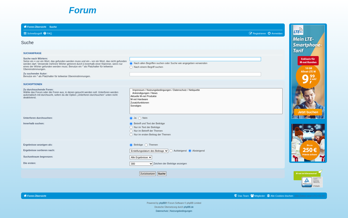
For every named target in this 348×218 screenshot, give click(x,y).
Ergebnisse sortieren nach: (39, 150)
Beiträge (136, 144)
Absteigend (196, 150)
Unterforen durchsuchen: (38, 118)
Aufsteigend (178, 150)
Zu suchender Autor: (35, 73)
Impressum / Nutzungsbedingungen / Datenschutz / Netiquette (206, 90)
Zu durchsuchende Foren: (38, 89)
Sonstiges (206, 105)
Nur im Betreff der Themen (146, 130)
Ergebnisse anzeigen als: (37, 144)
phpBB (162, 203)
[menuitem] (47, 33)
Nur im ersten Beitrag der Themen (150, 134)
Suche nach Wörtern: (35, 58)
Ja (133, 118)
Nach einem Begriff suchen (146, 67)
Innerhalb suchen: (33, 123)
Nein (143, 118)
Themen (151, 144)
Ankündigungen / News (206, 93)
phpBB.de (189, 207)
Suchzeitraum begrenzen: (38, 156)
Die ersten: (29, 163)
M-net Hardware (206, 99)
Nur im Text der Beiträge (145, 127)
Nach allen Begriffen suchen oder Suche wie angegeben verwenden (168, 63)
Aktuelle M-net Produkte (206, 96)
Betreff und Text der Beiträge (147, 123)
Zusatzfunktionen (206, 102)
